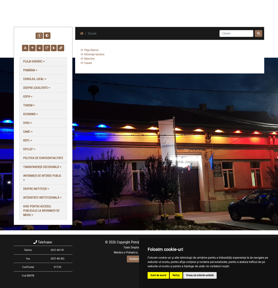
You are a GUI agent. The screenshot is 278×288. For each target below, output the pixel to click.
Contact (220, 16)
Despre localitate (36, 88)
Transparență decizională (42, 167)
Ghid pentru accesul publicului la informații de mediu (41, 211)
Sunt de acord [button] (158, 275)
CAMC (28, 131)
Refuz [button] (176, 275)
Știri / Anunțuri (166, 16)
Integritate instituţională (42, 197)
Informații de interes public (42, 177)
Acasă (150, 16)
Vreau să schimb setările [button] (200, 275)
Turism (29, 105)
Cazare (86, 63)
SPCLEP (29, 149)
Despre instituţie (36, 189)
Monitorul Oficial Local (242, 16)
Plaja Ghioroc (34, 61)
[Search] (236, 33)
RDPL (27, 140)
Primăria (30, 70)
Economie (30, 114)
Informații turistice (92, 54)
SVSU (27, 123)
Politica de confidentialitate (43, 158)
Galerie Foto (185, 16)
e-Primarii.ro (131, 252)
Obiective (88, 58)
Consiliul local (34, 79)
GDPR (27, 96)
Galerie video (204, 16)
